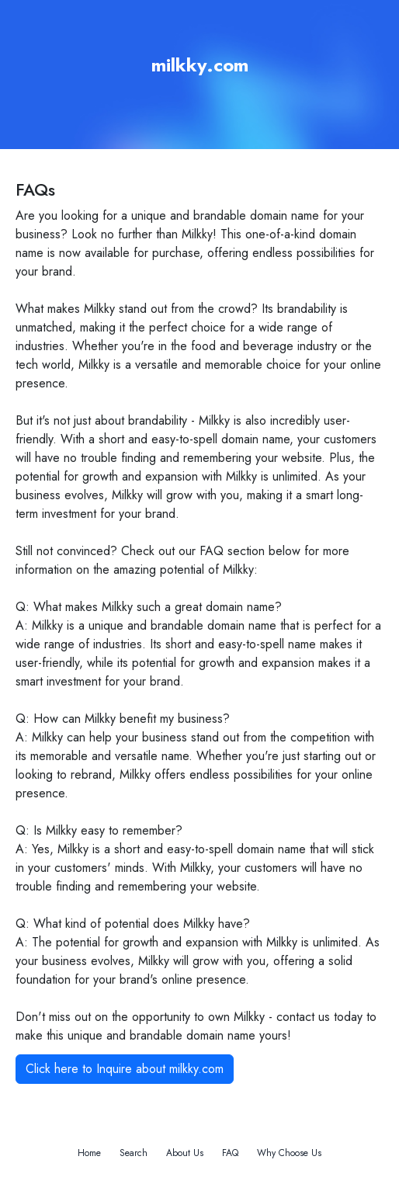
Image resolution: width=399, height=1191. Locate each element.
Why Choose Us (289, 1153)
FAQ (230, 1153)
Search (133, 1153)
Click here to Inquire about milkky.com (125, 1069)
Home (89, 1153)
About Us (184, 1153)
